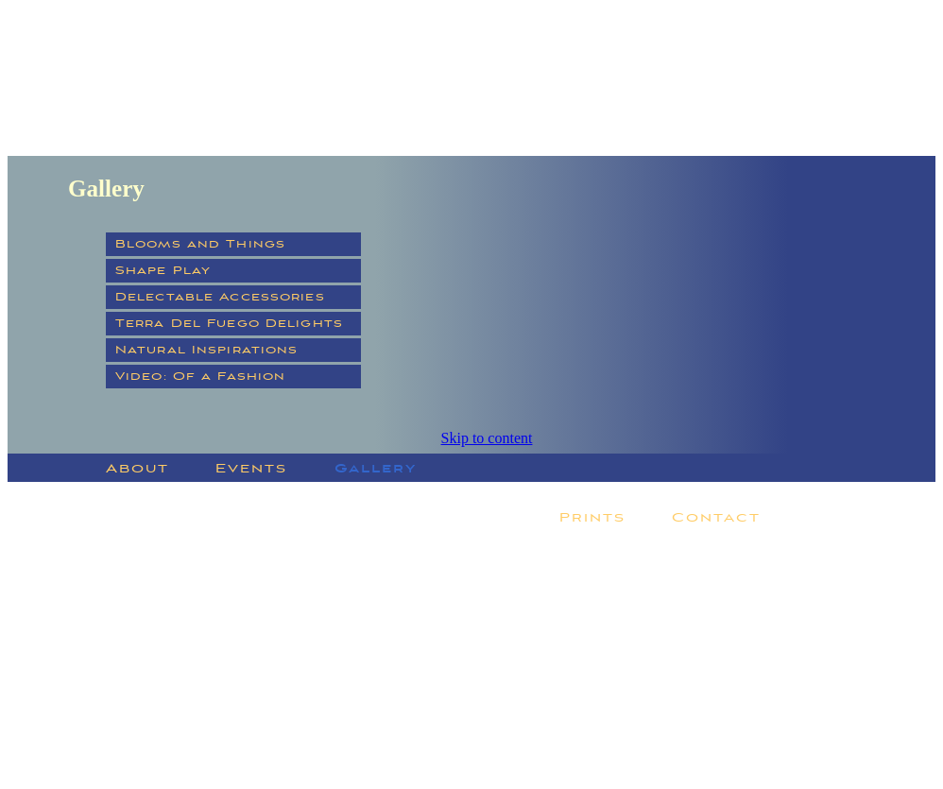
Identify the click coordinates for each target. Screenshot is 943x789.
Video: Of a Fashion (200, 376)
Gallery (375, 468)
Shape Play (163, 271)
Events (251, 468)
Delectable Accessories (220, 297)
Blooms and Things (200, 244)
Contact (716, 517)
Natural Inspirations (206, 350)
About (137, 468)
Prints (592, 517)
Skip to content (487, 438)
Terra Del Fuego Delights (229, 324)
